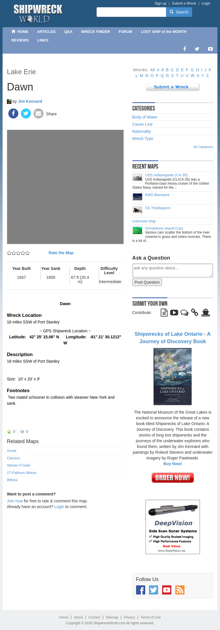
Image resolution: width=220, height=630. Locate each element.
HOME (19, 31)
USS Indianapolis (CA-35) (166, 175)
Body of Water (145, 117)
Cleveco (13, 458)
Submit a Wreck (184, 3)
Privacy (129, 617)
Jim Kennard (30, 101)
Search (179, 12)
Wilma (12, 480)
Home (63, 617)
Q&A (68, 31)
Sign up (160, 3)
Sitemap (112, 617)
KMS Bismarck (157, 195)
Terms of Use (151, 617)
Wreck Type (142, 138)
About (78, 617)
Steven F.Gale (18, 465)
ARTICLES (46, 31)
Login (206, 3)
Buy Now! (172, 463)
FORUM (125, 31)
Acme (11, 451)
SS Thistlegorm (158, 208)
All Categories (203, 147)
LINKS (42, 40)
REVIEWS (20, 40)
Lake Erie (21, 72)
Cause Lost (142, 124)
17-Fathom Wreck (21, 473)
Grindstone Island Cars (164, 228)
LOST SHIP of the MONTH (163, 31)
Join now (15, 501)
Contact (94, 617)
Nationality (141, 131)
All (152, 70)
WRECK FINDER (95, 31)
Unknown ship (144, 221)
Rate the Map (61, 252)
